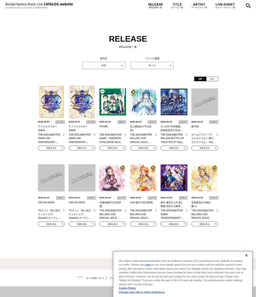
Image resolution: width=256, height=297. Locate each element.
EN (212, 79)
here (148, 275)
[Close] (246, 266)
